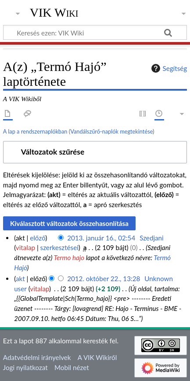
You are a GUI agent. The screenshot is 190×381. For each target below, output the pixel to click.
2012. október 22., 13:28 (103, 278)
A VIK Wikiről (97, 357)
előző (37, 238)
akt (20, 278)
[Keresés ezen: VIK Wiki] (95, 32)
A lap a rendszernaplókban (35, 131)
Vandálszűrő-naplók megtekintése (111, 131)
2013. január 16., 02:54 (101, 238)
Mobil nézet (71, 367)
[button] (95, 152)
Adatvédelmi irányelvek (37, 357)
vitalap (25, 247)
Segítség (168, 68)
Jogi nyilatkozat (25, 367)
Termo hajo (69, 257)
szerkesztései (59, 247)
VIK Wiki (54, 13)
